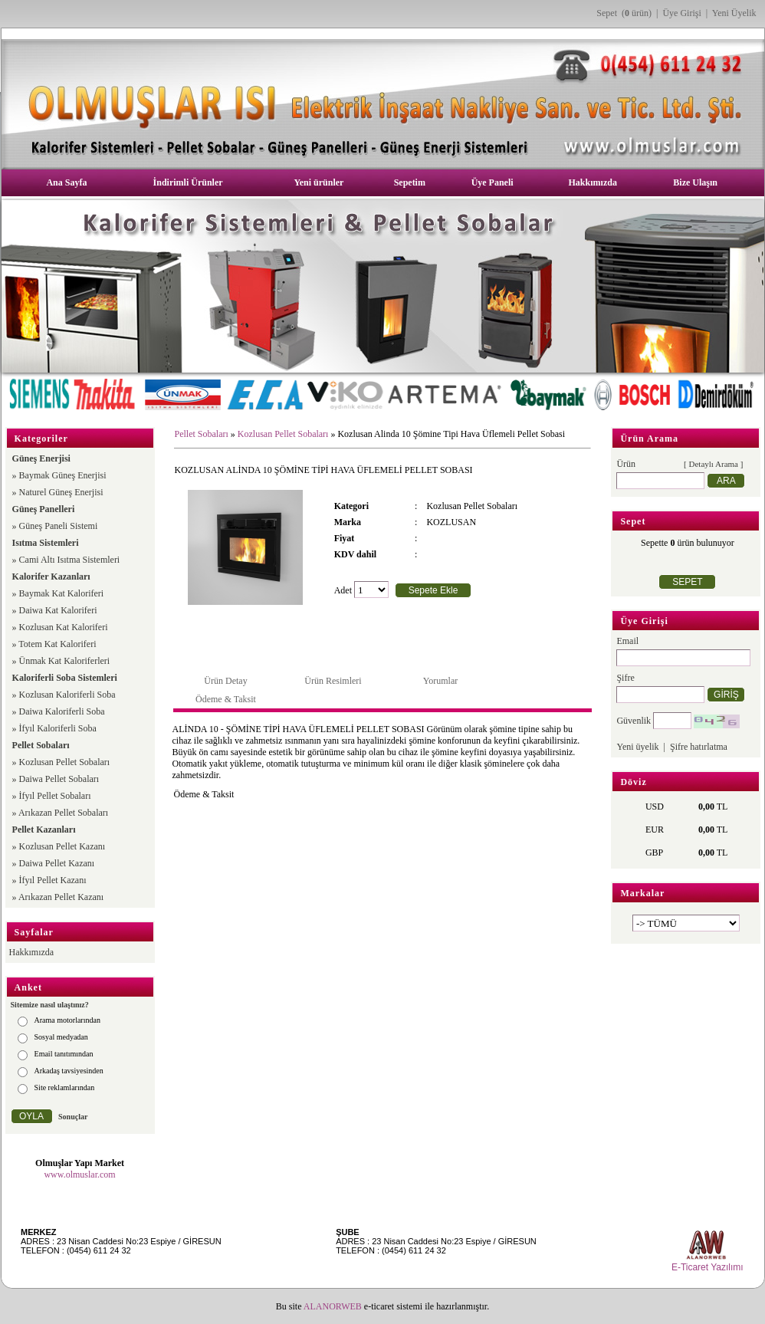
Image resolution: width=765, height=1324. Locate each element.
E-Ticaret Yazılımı (707, 1267)
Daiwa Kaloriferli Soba (62, 711)
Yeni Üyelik (734, 13)
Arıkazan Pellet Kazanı (60, 897)
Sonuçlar (72, 1116)
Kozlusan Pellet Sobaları (64, 762)
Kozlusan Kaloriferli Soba (67, 694)
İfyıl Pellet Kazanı (53, 880)
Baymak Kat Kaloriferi (61, 593)
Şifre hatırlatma (698, 746)
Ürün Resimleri (332, 680)
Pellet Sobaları (201, 434)
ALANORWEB (333, 1306)
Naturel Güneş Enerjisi (61, 492)
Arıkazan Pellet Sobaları (63, 812)
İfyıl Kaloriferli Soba (58, 728)
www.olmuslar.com (79, 1174)
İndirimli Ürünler (188, 182)
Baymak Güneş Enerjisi (63, 475)
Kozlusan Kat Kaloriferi (63, 627)
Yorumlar (440, 680)
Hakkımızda (593, 182)
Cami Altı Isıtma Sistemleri (69, 559)
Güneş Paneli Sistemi (58, 526)
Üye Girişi (681, 13)
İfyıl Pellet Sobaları (55, 795)
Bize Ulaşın (695, 182)
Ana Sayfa (66, 182)
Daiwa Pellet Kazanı (57, 863)
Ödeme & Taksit (225, 699)
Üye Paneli (492, 182)
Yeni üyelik (637, 746)
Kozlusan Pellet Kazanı (62, 846)
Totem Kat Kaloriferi (57, 644)
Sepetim (409, 182)
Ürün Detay (225, 680)
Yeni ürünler (318, 182)
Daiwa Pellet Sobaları (59, 779)
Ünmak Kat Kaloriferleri (64, 660)
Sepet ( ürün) (624, 13)
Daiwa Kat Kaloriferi (58, 610)
